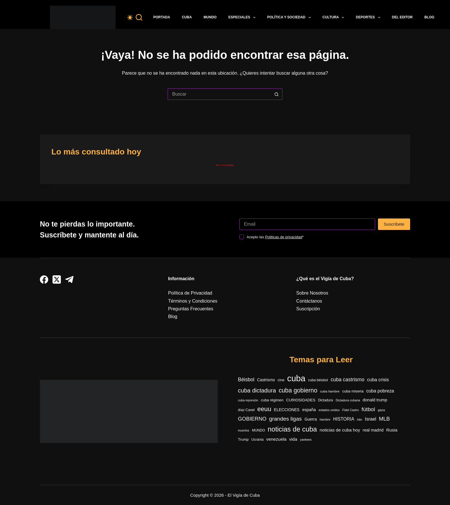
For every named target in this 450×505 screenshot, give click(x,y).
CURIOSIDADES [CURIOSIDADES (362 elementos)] (300, 400)
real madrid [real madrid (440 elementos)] (373, 430)
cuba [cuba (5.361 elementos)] (296, 378)
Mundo (209, 17)
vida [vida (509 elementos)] (293, 439)
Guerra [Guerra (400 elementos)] (310, 419)
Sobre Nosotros (312, 293)
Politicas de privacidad (283, 237)
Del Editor (402, 17)
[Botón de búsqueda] (276, 94)
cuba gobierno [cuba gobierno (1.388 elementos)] (298, 390)
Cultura (335, 17)
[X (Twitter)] (57, 279)
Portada (161, 17)
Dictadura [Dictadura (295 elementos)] (325, 400)
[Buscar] (139, 17)
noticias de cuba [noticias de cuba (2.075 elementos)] (292, 429)
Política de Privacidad (190, 293)
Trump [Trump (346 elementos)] (243, 439)
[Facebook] (44, 279)
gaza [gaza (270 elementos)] (381, 410)
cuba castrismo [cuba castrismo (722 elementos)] (347, 379)
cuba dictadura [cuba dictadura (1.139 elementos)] (257, 390)
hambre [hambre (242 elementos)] (325, 419)
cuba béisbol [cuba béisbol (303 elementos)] (318, 380)
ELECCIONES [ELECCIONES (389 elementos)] (287, 410)
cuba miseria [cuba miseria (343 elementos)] (352, 391)
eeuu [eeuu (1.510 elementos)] (264, 409)
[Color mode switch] (130, 17)
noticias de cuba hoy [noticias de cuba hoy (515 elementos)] (340, 429)
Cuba (187, 17)
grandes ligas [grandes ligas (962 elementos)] (285, 419)
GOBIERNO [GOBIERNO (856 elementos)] (252, 419)
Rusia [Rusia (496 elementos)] (391, 429)
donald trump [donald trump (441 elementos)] (375, 400)
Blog (429, 17)
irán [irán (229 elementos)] (359, 419)
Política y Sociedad (290, 17)
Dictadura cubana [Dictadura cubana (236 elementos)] (348, 400)
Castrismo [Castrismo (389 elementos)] (266, 380)
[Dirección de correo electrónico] (307, 224)
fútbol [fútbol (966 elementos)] (368, 409)
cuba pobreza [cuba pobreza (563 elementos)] (380, 390)
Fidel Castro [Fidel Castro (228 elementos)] (350, 410)
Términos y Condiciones (193, 301)
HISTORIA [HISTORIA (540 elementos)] (343, 419)
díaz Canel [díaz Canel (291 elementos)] (246, 410)
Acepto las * (275, 237)
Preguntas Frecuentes (190, 308)
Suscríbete (394, 224)
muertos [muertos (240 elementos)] (243, 430)
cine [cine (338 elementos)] (281, 380)
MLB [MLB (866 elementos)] (384, 419)
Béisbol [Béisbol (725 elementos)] (246, 379)
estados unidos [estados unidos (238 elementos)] (329, 410)
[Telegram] (69, 279)
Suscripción (308, 308)
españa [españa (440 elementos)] (309, 409)
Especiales (243, 17)
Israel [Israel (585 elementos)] (370, 418)
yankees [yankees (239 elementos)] (306, 439)
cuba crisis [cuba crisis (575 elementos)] (378, 379)
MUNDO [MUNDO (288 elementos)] (258, 430)
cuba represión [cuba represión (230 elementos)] (248, 400)
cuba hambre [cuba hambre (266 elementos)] (330, 391)
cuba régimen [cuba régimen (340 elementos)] (272, 400)
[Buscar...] (219, 94)
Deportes (369, 17)
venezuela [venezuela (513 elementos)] (276, 439)
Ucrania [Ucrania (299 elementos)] (257, 440)
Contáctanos (309, 301)
